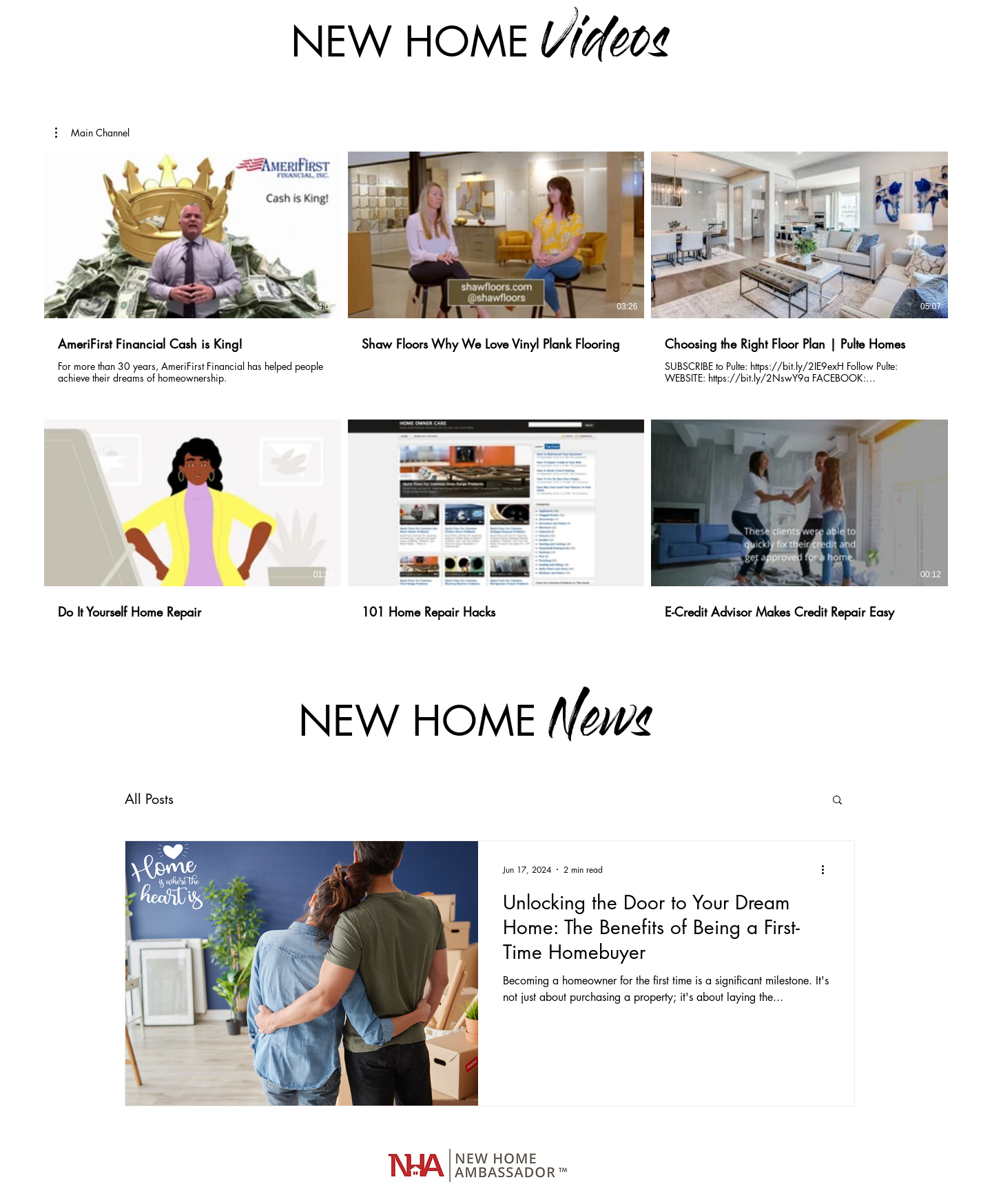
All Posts (149, 799)
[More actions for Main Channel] (92, 132)
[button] (92, 132)
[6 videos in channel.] (496, 402)
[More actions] (827, 869)
